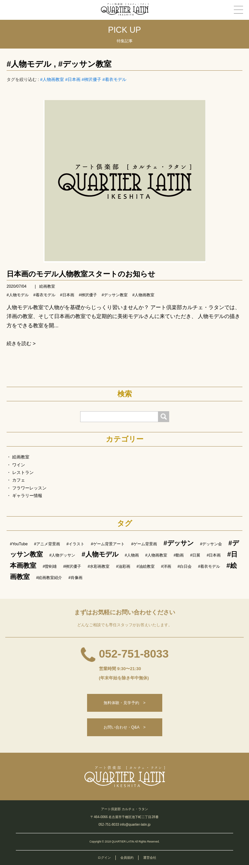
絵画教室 (47, 286)
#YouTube (19, 544)
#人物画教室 (52, 79)
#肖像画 (76, 577)
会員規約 (127, 857)
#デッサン (179, 543)
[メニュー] (238, 10)
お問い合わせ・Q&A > (125, 727)
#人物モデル (29, 63)
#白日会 (184, 566)
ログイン (104, 857)
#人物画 (132, 555)
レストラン (23, 472)
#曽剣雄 (50, 566)
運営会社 (149, 857)
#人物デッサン (62, 555)
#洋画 (166, 566)
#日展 (195, 555)
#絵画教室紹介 (49, 577)
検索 (124, 394)
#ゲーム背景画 (144, 544)
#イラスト (75, 544)
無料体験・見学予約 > (124, 703)
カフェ (18, 480)
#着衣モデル (114, 79)
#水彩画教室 (99, 566)
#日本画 (72, 79)
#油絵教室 (146, 566)
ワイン (18, 464)
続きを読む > (21, 343)
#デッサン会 (211, 544)
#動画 (178, 555)
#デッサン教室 (84, 63)
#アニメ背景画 (47, 544)
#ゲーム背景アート (108, 544)
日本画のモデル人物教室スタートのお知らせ (81, 274)
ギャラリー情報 (27, 495)
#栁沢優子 (91, 79)
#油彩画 (123, 566)
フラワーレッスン (29, 488)
